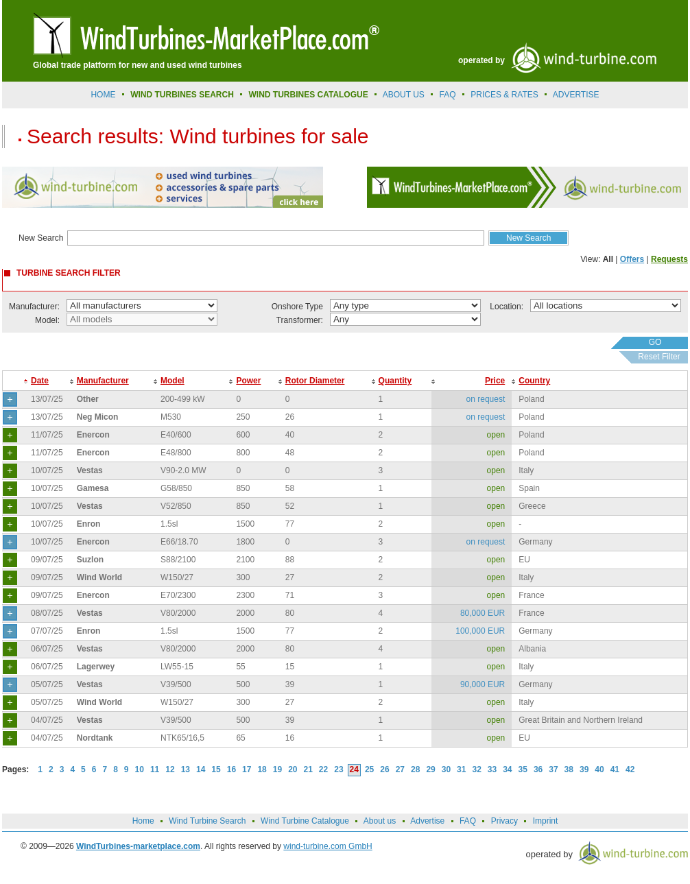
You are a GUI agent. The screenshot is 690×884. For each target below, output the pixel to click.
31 (461, 769)
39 (584, 769)
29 (430, 769)
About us (404, 94)
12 (169, 769)
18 (261, 769)
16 (231, 769)
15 (215, 769)
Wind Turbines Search (182, 94)
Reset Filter (659, 356)
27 (400, 769)
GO (655, 342)
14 (200, 769)
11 (154, 769)
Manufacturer (103, 380)
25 (369, 769)
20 (292, 769)
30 (446, 769)
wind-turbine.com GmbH (327, 846)
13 (185, 769)
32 (476, 769)
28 (415, 769)
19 (277, 769)
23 (338, 769)
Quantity (395, 380)
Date (40, 380)
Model (172, 380)
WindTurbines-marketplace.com (138, 846)
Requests (669, 259)
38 (568, 769)
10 (139, 769)
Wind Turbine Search (207, 821)
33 (492, 769)
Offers (632, 259)
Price (495, 380)
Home (103, 94)
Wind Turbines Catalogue (308, 94)
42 (630, 769)
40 (599, 769)
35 (523, 769)
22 (323, 769)
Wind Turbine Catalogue (305, 821)
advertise (576, 94)
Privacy (504, 821)
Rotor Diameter (315, 380)
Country (534, 380)
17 (246, 769)
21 (308, 769)
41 (614, 769)
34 (507, 769)
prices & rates (504, 94)
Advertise (427, 821)
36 (538, 769)
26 (384, 769)
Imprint (545, 821)
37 (553, 769)
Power (248, 380)
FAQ (448, 94)
